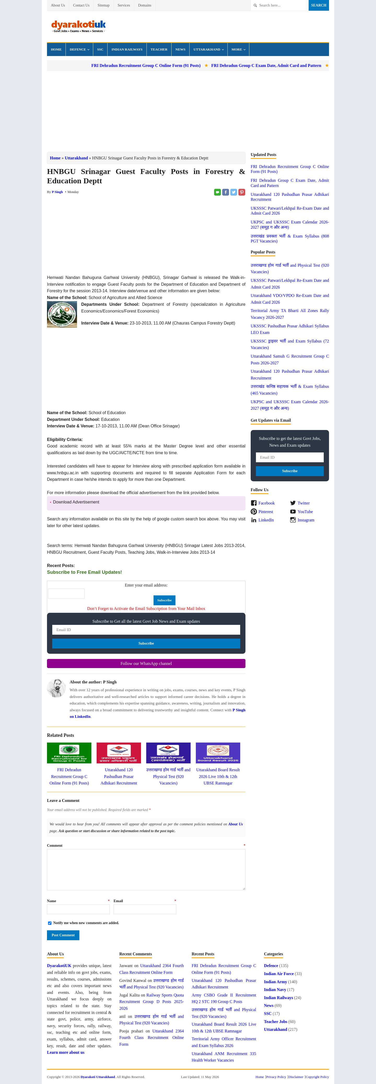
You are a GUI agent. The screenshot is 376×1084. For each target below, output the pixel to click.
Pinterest (265, 511)
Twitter (304, 503)
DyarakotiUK (59, 965)
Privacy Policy (276, 1077)
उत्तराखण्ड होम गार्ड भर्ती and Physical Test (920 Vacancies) (168, 776)
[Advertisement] (188, 111)
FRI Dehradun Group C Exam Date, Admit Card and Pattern (305, 65)
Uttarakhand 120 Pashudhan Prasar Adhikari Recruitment (119, 776)
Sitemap (104, 5)
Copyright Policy (317, 1077)
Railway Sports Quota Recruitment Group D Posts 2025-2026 (151, 1002)
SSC (100, 49)
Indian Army (275, 982)
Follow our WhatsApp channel (146, 663)
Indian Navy (275, 989)
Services (124, 5)
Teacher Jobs (275, 1021)
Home (56, 49)
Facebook (266, 503)
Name (78, 901)
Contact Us (81, 5)
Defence (78, 49)
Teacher (159, 49)
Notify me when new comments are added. (86, 923)
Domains (144, 5)
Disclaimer (296, 1077)
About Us (58, 5)
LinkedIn (266, 520)
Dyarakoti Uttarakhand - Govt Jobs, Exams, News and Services (78, 26)
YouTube (305, 511)
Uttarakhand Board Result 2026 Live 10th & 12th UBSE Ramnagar (218, 776)
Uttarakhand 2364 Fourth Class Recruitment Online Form (151, 1037)
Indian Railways (127, 49)
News (180, 49)
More (237, 49)
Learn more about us (65, 1052)
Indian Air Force (279, 973)
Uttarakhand (206, 49)
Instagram (306, 520)
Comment (146, 846)
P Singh (57, 192)
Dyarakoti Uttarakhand (98, 1077)
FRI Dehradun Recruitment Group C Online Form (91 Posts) (184, 65)
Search (318, 5)
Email (145, 901)
